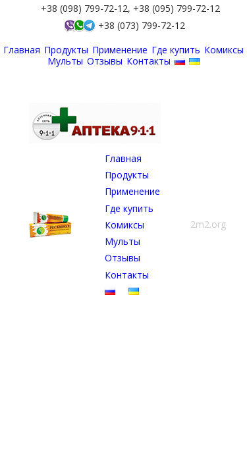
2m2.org (208, 224)
